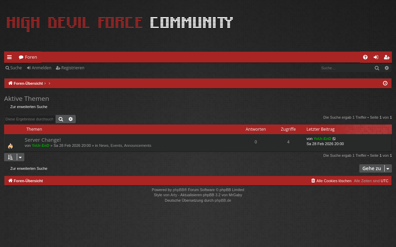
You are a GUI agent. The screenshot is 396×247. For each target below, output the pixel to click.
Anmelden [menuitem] (377, 58)
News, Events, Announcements (125, 145)
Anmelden (41, 68)
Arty (173, 195)
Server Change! (43, 139)
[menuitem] (365, 57)
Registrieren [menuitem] (388, 58)
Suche (16, 68)
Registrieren (72, 68)
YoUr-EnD (40, 145)
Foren (31, 57)
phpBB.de (223, 200)
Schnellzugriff (11, 58)
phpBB (178, 190)
